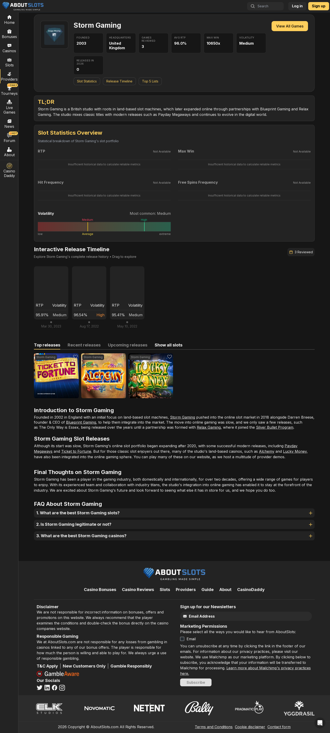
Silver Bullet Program (274, 427)
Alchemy (266, 451)
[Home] (9, 19)
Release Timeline (119, 81)
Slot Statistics (87, 81)
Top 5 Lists (150, 81)
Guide (207, 589)
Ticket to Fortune (76, 451)
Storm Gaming (182, 417)
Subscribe (196, 682)
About (9, 152)
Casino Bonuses (100, 589)
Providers (186, 589)
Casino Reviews (138, 589)
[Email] (236, 616)
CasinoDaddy (251, 589)
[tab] (47, 345)
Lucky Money (295, 451)
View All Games (289, 26)
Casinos (9, 48)
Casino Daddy (9, 170)
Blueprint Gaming (81, 422)
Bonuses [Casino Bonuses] (9, 33)
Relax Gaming (209, 427)
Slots (9, 62)
